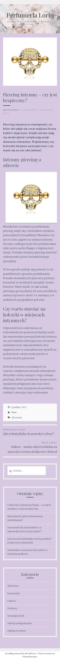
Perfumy (12, 608)
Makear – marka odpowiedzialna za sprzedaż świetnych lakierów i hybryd (30, 447)
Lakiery (11, 600)
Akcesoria (11, 110)
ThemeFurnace (29, 657)
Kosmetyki (13, 593)
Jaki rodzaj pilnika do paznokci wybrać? (30, 432)
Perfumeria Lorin (30, 15)
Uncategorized (15, 615)
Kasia (13, 412)
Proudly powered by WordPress (20, 653)
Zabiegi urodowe (16, 630)
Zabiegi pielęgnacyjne (19, 623)
